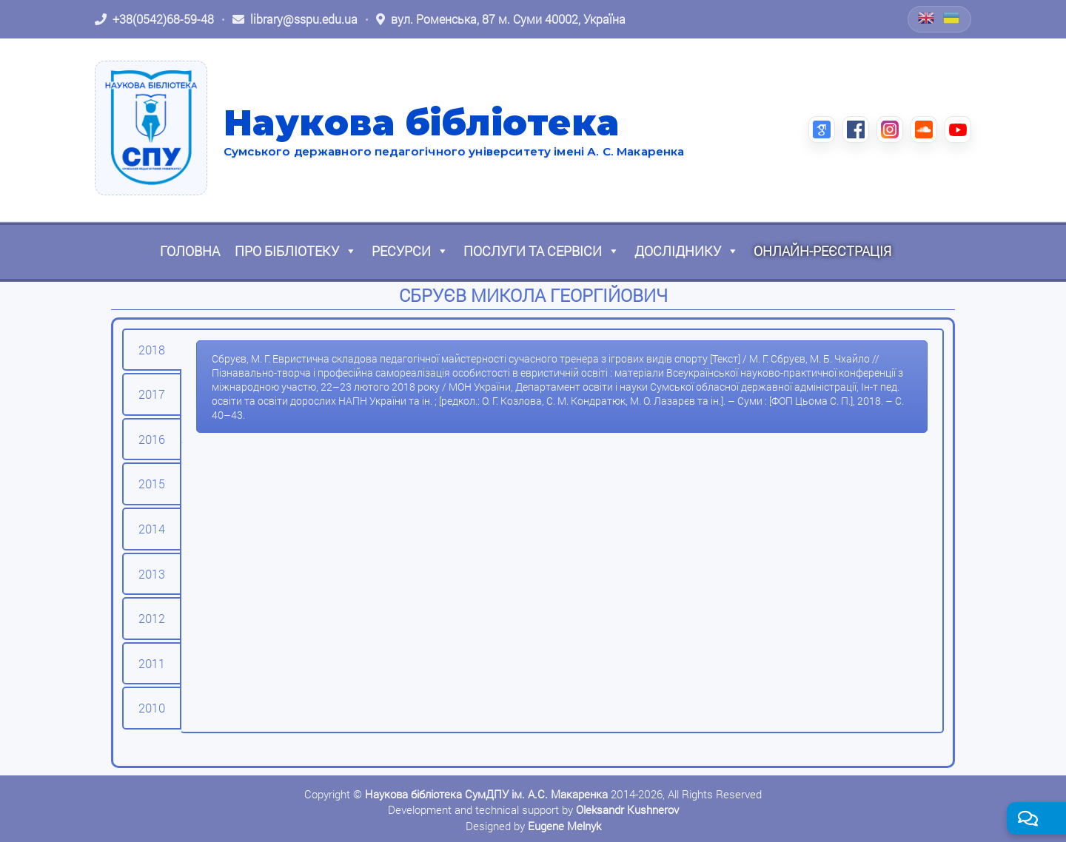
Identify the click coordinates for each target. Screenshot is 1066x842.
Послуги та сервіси (541, 251)
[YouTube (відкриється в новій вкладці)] (958, 129)
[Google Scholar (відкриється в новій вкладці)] (821, 129)
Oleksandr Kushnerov (627, 809)
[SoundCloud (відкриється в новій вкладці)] (924, 129)
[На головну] (151, 128)
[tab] (151, 350)
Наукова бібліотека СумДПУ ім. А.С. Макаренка (486, 794)
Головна (190, 251)
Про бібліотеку (296, 251)
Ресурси (410, 251)
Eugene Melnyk (564, 825)
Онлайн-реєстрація (822, 251)
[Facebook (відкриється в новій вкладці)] (855, 129)
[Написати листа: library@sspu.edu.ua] (295, 19)
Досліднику (686, 251)
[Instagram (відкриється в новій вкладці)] (889, 129)
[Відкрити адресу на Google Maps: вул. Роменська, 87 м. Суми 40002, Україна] (501, 19)
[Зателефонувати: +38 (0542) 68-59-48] (154, 19)
